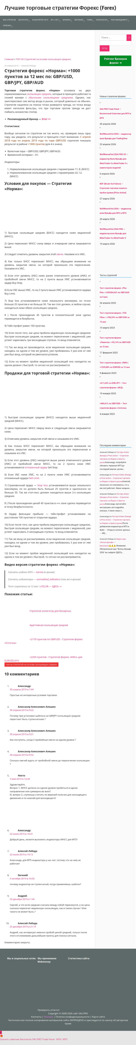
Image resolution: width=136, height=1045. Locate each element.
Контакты (36, 1016)
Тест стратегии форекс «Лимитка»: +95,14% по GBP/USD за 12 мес (115, 342)
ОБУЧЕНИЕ (78, 20)
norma (39, 572)
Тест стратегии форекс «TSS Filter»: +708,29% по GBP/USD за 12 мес (114, 317)
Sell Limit (34, 478)
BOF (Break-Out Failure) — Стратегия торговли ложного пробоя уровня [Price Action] (113, 188)
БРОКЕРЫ (67, 20)
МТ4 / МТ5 (55, 20)
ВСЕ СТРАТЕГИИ (9, 20)
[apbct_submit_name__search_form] (104, 48)
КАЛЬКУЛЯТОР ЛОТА (40, 20)
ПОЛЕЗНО (7, 26)
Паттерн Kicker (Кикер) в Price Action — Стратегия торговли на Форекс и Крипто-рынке (115, 478)
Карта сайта (98, 1016)
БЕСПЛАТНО (23, 20)
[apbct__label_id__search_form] (115, 42)
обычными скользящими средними (51, 97)
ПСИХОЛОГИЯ (101, 20)
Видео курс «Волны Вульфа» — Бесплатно (113, 542)
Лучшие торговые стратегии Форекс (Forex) (60, 8)
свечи (59, 254)
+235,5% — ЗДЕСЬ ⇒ (50, 586)
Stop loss (42, 485)
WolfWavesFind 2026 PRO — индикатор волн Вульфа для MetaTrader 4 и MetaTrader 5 (113, 233)
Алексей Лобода (28, 65)
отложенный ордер (36, 467)
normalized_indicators (48, 579)
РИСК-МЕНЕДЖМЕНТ (119, 20)
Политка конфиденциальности (73, 1016)
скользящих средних (39, 94)
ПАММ (89, 20)
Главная (9, 59)
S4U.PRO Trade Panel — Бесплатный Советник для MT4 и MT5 (115, 113)
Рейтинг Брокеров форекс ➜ (115, 60)
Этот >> (46, 119)
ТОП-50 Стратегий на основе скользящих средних (43, 59)
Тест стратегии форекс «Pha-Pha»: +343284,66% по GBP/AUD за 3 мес (114, 292)
